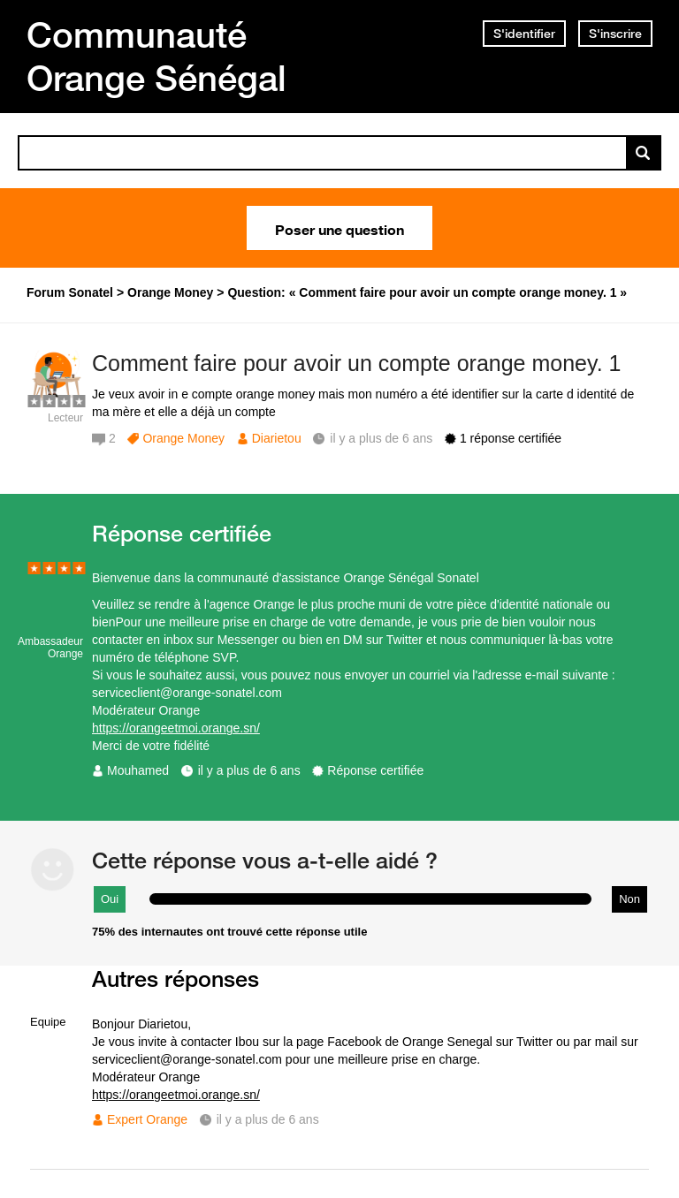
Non (629, 899)
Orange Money (183, 438)
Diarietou (276, 438)
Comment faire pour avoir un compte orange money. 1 (356, 363)
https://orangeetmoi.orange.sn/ (176, 728)
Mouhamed (138, 770)
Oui (109, 899)
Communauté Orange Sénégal (156, 56)
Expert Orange (147, 1119)
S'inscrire (615, 34)
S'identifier (524, 34)
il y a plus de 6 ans (249, 770)
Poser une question (339, 228)
